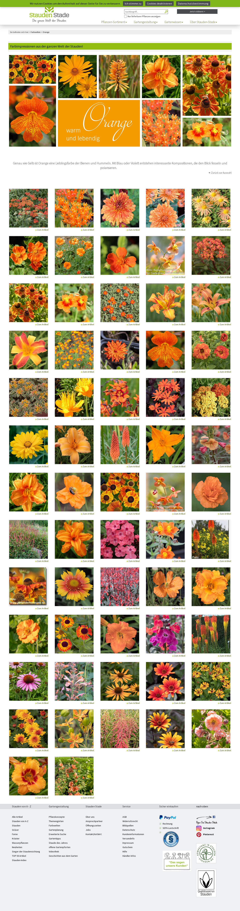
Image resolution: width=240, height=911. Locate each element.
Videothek (54, 851)
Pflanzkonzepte (57, 816)
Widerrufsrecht (130, 821)
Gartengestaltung (146, 22)
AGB (124, 816)
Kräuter (16, 838)
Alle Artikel (17, 816)
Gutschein (127, 847)
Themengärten (56, 821)
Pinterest (205, 834)
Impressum (128, 842)
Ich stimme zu (133, 3)
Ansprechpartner (94, 821)
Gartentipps (55, 838)
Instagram (205, 828)
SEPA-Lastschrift (171, 828)
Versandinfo (128, 838)
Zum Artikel (42, 229)
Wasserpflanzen (20, 842)
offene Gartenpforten (59, 847)
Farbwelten (54, 825)
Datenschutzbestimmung (193, 3)
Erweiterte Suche (57, 834)
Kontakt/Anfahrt (94, 834)
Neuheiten (17, 847)
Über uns (90, 816)
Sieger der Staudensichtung (26, 851)
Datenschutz (128, 829)
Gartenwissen (173, 22)
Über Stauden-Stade (203, 22)
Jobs (88, 829)
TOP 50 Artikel (19, 855)
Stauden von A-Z (20, 821)
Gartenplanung (56, 829)
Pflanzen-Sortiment (114, 22)
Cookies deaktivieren (159, 3)
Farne (15, 834)
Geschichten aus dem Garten (63, 855)
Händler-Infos (129, 855)
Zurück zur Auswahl (221, 172)
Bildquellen (128, 825)
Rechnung (167, 823)
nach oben (202, 806)
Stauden (16, 825)
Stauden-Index (19, 860)
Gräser (15, 829)
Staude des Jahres (58, 842)
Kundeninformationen (133, 834)
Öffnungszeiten (93, 825)
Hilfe (124, 851)
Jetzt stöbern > (197, 11)
